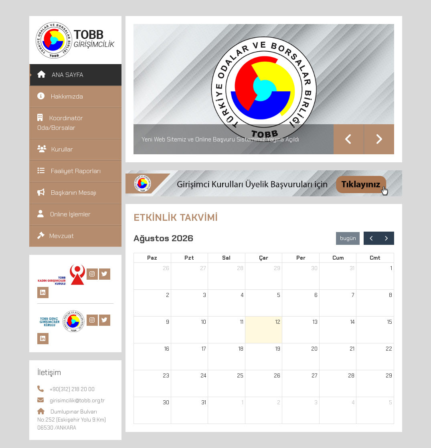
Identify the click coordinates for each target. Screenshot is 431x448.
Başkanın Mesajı (66, 192)
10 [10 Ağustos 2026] (203, 322)
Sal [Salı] (226, 257)
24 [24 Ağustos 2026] (203, 375)
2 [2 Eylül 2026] (278, 402)
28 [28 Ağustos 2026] (351, 375)
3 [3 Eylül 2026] (316, 402)
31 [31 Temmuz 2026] (352, 268)
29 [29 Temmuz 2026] (277, 268)
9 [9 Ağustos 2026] (167, 322)
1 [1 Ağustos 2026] (391, 268)
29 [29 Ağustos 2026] (389, 375)
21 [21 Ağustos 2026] (352, 348)
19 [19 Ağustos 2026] (277, 348)
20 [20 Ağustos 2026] (314, 348)
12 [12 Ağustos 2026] (277, 322)
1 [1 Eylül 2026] (242, 402)
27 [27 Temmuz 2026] (203, 268)
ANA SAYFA (60, 75)
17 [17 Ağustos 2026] (204, 348)
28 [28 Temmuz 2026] (240, 268)
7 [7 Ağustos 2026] (353, 295)
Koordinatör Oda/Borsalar (60, 123)
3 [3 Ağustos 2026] (204, 295)
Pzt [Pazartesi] (189, 257)
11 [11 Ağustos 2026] (241, 322)
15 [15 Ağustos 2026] (389, 322)
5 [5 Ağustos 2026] (278, 295)
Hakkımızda (60, 96)
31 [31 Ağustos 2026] (203, 402)
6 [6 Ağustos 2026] (316, 295)
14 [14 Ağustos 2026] (352, 322)
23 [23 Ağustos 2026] (166, 375)
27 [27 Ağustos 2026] (315, 375)
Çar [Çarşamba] (263, 257)
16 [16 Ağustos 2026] (166, 348)
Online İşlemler (64, 214)
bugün (348, 238)
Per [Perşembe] (301, 257)
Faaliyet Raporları (69, 171)
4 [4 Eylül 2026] (353, 402)
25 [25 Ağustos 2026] (240, 375)
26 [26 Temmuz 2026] (166, 268)
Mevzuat (55, 236)
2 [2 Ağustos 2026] (167, 295)
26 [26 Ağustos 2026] (277, 375)
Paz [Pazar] (152, 257)
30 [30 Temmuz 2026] (314, 268)
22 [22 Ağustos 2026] (389, 348)
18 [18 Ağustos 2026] (241, 348)
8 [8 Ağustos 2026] (390, 295)
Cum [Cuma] (338, 257)
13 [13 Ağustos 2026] (315, 322)
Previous (349, 139)
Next (379, 139)
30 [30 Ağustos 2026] (166, 402)
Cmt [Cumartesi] (375, 257)
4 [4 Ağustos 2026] (242, 295)
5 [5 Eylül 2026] (390, 402)
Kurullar (55, 149)
